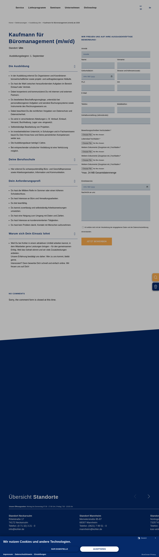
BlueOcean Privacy (149, 554)
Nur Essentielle (59, 549)
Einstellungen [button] (40, 554)
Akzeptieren (99, 549)
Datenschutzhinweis (23, 554)
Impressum (8, 554)
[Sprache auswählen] (139, 538)
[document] (79, 543)
